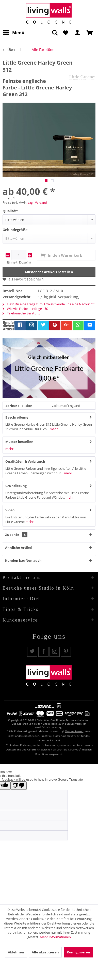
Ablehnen (16, 952)
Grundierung (16, 485)
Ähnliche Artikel (18, 547)
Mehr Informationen (55, 937)
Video (9, 510)
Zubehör (16, 534)
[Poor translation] (18, 785)
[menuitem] (13, 33)
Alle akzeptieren (45, 952)
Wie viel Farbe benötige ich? (25, 308)
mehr (53, 429)
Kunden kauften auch (23, 560)
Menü (13, 32)
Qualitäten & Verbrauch (25, 461)
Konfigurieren (78, 952)
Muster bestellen (19, 441)
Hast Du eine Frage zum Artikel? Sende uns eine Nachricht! (48, 304)
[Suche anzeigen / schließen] (55, 33)
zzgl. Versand (37, 202)
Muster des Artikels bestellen (49, 272)
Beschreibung (16, 417)
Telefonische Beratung (21, 313)
